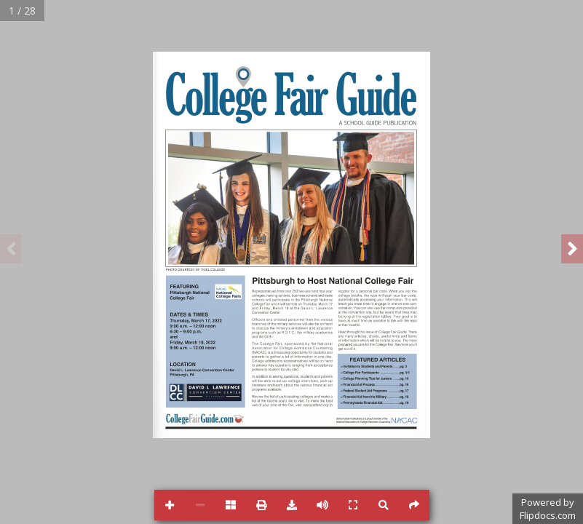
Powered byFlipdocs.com (548, 509)
